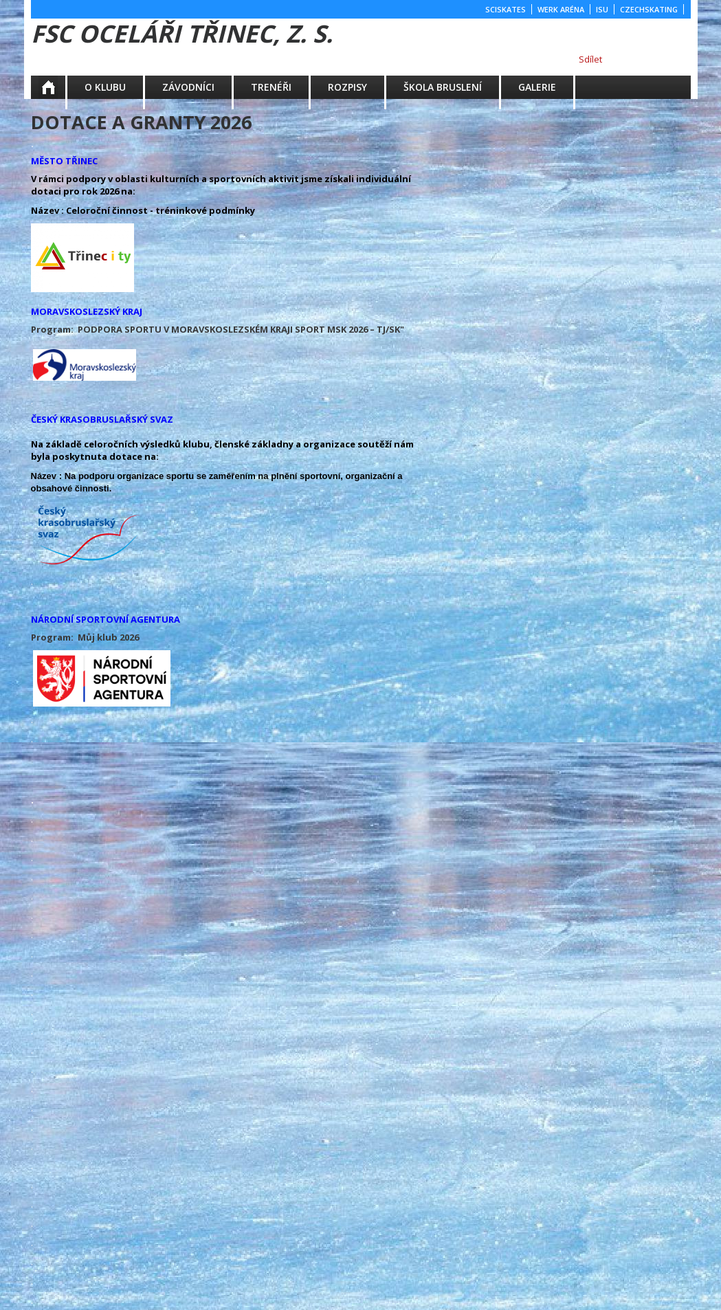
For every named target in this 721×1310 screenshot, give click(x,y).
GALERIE (537, 86)
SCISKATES (505, 9)
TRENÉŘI (271, 86)
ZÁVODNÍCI (188, 86)
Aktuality (57, 86)
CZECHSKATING (649, 9)
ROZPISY (347, 86)
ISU (602, 9)
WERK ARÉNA (560, 9)
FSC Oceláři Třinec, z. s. (182, 33)
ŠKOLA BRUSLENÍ (442, 86)
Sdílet (590, 59)
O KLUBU (105, 86)
